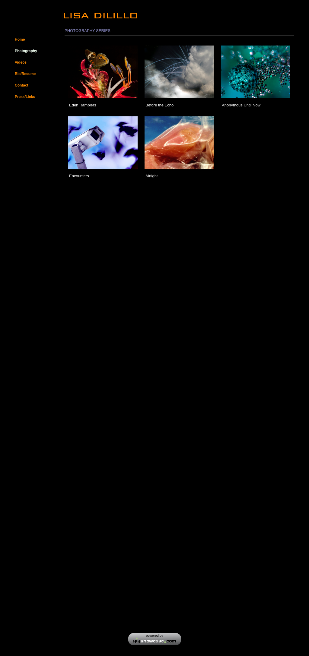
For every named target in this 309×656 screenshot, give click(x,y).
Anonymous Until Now (241, 105)
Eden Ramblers (83, 105)
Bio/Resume (25, 74)
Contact (21, 85)
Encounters (79, 176)
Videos (21, 62)
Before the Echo (159, 105)
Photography (26, 51)
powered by (154, 635)
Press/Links (25, 97)
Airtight (151, 176)
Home (20, 39)
